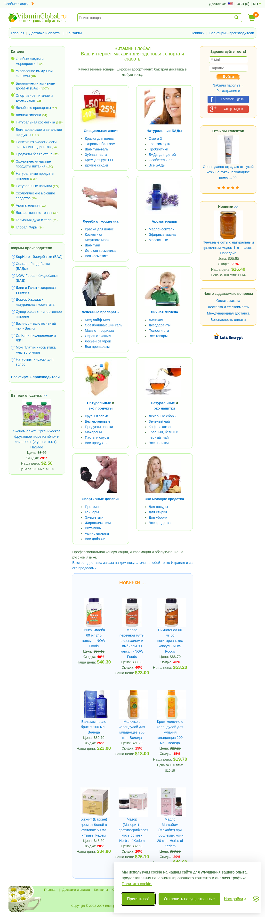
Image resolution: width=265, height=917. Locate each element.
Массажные (158, 240)
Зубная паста (96, 155)
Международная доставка (228, 313)
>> (45, 395)
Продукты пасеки (99, 427)
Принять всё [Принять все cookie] (138, 899)
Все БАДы (157, 165)
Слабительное (160, 160)
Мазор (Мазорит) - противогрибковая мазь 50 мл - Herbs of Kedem (132, 830)
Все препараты (97, 347)
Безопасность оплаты (228, 320)
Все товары (158, 336)
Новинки (197, 33)
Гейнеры (92, 512)
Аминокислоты (97, 533)
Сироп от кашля (98, 336)
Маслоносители (162, 229)
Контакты (74, 33)
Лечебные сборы (162, 416)
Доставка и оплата (44, 33)
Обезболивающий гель (103, 325)
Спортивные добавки (101, 499)
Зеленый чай (159, 421)
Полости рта (159, 330)
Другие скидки (96, 165)
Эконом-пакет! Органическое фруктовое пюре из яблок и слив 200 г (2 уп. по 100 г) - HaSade (37, 430)
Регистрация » (228, 91)
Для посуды (158, 507)
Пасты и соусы (97, 437)
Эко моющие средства (164, 499)
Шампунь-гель (96, 149)
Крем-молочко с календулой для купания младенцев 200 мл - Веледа (170, 732)
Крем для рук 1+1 (99, 160)
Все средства (160, 523)
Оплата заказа (228, 301)
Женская (156, 320)
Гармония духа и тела (34, 220)
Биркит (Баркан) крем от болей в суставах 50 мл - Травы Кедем (93, 827)
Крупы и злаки (96, 416)
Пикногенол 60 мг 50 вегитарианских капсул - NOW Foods (170, 640)
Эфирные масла (162, 234)
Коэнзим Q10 (159, 144)
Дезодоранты (159, 325)
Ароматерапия (28, 205)
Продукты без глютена (34, 154)
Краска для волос (99, 138)
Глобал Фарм (27, 227)
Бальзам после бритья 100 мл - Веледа (94, 727)
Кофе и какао (160, 427)
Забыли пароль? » (228, 85)
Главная (17, 33)
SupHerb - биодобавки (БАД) (39, 257)
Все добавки (95, 539)
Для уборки (158, 517)
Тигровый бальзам (100, 144)
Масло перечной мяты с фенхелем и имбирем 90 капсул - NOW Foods (132, 643)
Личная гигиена (28, 115)
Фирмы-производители (31, 248)
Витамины (93, 528)
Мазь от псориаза (99, 330)
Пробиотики (158, 149)
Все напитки (159, 443)
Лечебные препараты (33, 108)
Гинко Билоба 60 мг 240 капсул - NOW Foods (93, 638)
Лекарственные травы (34, 213)
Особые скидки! (19, 4)
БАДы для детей (162, 155)
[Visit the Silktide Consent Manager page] (256, 899)
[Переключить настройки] (235, 899)
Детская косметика (100, 251)
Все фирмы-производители (231, 33)
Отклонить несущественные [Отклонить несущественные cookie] (189, 899)
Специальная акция (101, 131)
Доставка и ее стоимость (228, 307)
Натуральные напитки (34, 186)
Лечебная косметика (100, 221)
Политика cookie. (137, 884)
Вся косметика (97, 256)
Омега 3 (155, 138)
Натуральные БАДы (164, 131)
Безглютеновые (97, 421)
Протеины (93, 507)
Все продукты (96, 443)
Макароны (93, 432)
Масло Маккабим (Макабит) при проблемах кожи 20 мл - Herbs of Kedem (170, 832)
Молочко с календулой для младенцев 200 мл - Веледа (132, 730)
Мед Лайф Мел (97, 320)
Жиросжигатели (98, 523)
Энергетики (94, 517)
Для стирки (158, 512)
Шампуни (92, 245)
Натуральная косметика (35, 122)
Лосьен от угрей (98, 341)
